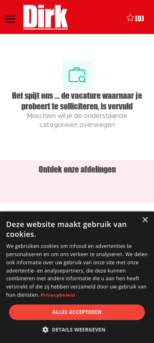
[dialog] (77, 277)
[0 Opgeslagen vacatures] (135, 17)
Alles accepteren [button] (77, 312)
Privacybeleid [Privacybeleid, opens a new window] (58, 295)
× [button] (145, 220)
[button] (77, 329)
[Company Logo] (46, 17)
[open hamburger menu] (10, 17)
